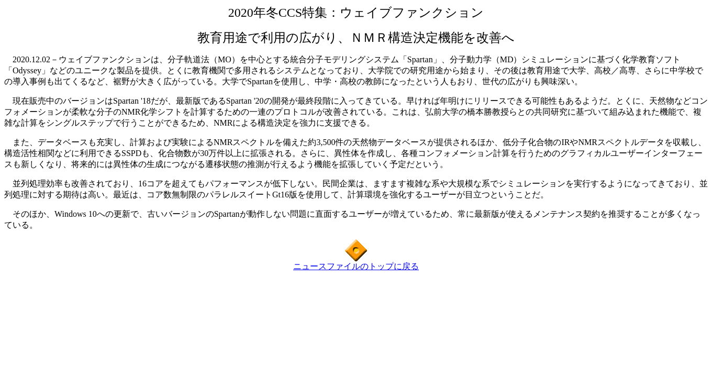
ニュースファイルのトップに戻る (356, 266)
